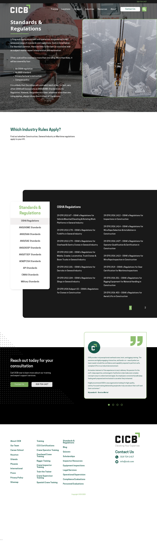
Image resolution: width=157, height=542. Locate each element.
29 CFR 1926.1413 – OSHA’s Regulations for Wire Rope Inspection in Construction (123, 258)
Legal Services (70, 477)
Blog (65, 455)
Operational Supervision (74, 482)
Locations (65, 9)
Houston (14, 462)
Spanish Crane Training (47, 490)
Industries (89, 9)
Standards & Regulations (69, 449)
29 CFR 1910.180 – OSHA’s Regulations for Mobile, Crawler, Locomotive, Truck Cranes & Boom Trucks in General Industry (76, 256)
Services (78, 9)
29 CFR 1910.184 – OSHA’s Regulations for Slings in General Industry (76, 280)
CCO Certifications (45, 453)
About (113, 9)
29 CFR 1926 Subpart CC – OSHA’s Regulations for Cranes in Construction (77, 291)
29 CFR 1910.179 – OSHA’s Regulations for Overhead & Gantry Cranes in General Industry (77, 243)
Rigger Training (43, 468)
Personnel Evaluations (73, 491)
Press (13, 480)
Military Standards (30, 282)
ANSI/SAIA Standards (30, 234)
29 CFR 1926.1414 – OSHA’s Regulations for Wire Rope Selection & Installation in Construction (123, 230)
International (16, 476)
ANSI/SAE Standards (30, 241)
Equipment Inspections (74, 473)
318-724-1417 (142, 2)
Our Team (14, 453)
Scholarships (69, 464)
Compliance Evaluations (74, 487)
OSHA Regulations (30, 221)
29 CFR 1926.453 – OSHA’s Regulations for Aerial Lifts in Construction (123, 294)
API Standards (30, 268)
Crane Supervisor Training (45, 484)
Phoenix (14, 471)
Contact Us (130, 9)
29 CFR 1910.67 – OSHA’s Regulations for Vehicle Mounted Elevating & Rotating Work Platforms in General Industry (76, 219)
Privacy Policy (16, 485)
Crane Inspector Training (44, 474)
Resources (102, 9)
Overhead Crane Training (44, 463)
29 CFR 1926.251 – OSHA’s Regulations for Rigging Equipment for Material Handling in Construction (123, 281)
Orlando (14, 467)
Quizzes (66, 459)
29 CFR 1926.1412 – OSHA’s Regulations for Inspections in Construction (123, 217)
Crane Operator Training (48, 458)
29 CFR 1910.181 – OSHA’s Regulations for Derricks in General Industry (76, 269)
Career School (17, 458)
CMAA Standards (30, 275)
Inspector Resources (73, 468)
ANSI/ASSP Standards (30, 248)
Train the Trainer (44, 479)
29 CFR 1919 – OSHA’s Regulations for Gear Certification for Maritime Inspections (123, 269)
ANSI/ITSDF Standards (30, 255)
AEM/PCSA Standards (30, 261)
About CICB (15, 448)
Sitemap (14, 490)
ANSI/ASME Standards (30, 228)
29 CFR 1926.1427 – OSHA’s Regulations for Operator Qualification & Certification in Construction (123, 245)
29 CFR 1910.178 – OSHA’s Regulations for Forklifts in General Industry (76, 232)
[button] (109, 406)
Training (54, 9)
